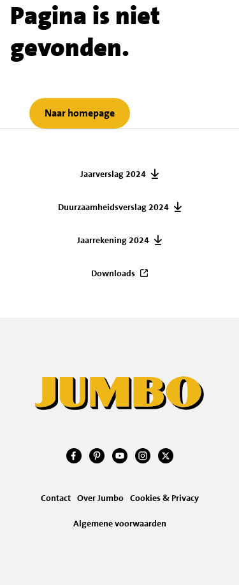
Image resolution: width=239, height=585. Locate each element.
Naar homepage (80, 113)
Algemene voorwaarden (119, 523)
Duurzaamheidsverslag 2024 (113, 207)
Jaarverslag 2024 (113, 174)
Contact (56, 498)
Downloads (113, 273)
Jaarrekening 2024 (113, 240)
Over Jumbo (100, 498)
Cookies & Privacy (164, 498)
